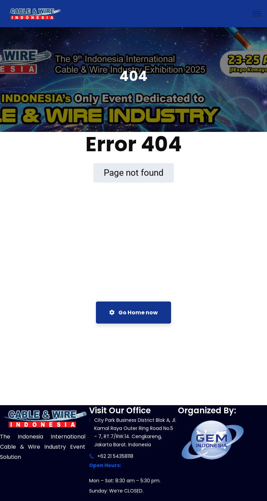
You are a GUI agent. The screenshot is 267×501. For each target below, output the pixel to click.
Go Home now (133, 312)
